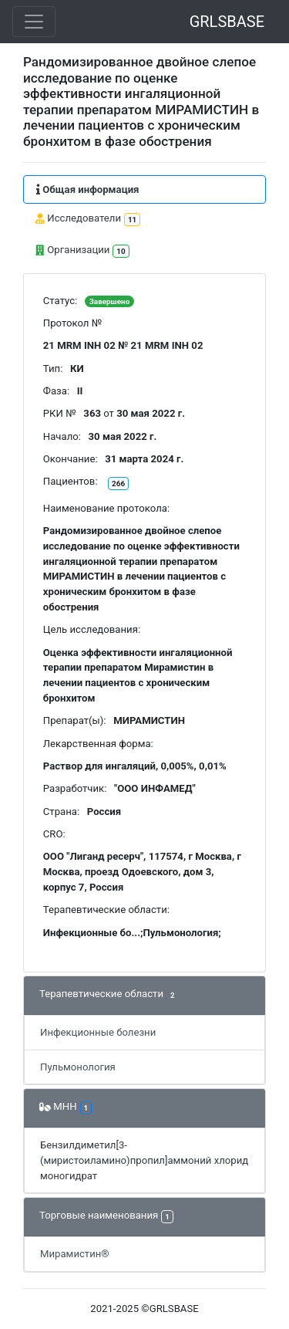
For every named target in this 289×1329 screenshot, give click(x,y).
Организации (82, 251)
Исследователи (87, 219)
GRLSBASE (227, 21)
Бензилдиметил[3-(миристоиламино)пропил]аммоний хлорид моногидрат (144, 1160)
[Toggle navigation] (33, 21)
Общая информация (87, 189)
